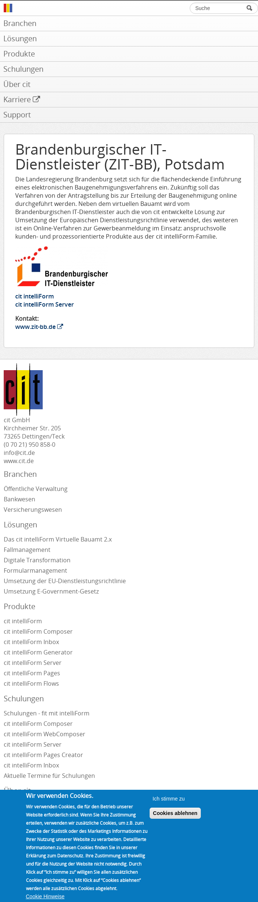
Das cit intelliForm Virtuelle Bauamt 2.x (58, 539)
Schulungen (24, 699)
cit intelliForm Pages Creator (43, 755)
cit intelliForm (34, 296)
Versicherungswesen (33, 509)
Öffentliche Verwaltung (36, 489)
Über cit (17, 791)
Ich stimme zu (168, 805)
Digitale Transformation (37, 560)
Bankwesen (19, 499)
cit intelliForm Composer (38, 631)
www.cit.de (19, 461)
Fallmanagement (27, 550)
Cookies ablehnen (175, 819)
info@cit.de (19, 453)
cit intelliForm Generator (38, 652)
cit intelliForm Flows (31, 683)
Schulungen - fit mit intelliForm (46, 713)
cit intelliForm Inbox (31, 642)
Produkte (19, 606)
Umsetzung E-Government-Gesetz (51, 591)
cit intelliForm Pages (32, 673)
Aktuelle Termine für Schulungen (49, 776)
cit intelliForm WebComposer (45, 734)
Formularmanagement (35, 570)
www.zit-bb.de (39, 327)
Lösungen (20, 525)
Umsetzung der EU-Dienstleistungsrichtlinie (65, 581)
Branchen (20, 474)
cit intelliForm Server (44, 304)
